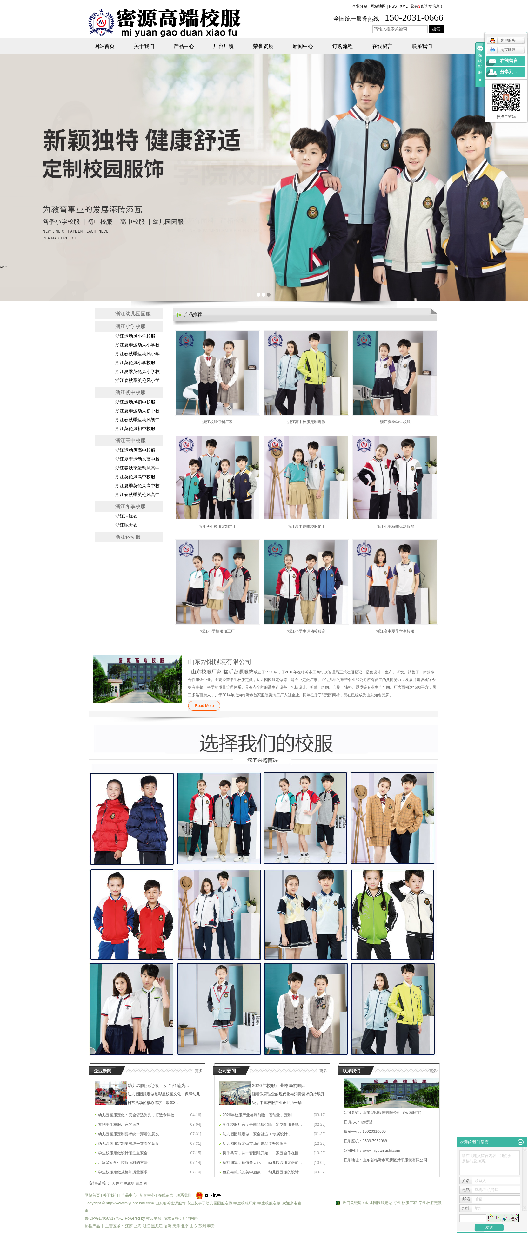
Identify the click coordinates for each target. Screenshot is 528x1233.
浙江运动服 (128, 537)
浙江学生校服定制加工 (217, 526)
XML (403, 6)
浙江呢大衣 (126, 525)
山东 (193, 1226)
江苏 (129, 1226)
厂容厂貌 (223, 46)
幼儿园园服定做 (219, 1203)
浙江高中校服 (130, 440)
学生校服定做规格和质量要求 (123, 1172)
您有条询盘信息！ (427, 6)
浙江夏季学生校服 (395, 422)
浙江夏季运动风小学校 (137, 345)
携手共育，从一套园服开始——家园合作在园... (262, 1153)
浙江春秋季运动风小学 (137, 353)
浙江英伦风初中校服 (135, 428)
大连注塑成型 (123, 1183)
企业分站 (359, 6)
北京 (185, 1226)
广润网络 (190, 1218)
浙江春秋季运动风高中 (137, 468)
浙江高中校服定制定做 (306, 422)
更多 (199, 1071)
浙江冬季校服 (130, 506)
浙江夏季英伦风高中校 (137, 485)
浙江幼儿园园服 (133, 313)
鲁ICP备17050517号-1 (104, 1218)
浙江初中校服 (130, 392)
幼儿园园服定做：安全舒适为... (158, 1085)
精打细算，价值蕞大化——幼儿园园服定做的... (262, 1162)
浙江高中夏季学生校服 (395, 631)
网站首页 (104, 46)
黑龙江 (157, 1226)
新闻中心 (303, 46)
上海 (138, 1226)
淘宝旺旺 (503, 49)
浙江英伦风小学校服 (135, 362)
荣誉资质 (263, 46)
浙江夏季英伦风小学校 (137, 371)
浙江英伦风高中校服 (135, 477)
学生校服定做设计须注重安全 (123, 1153)
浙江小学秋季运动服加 (395, 526)
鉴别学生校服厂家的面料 (119, 1124)
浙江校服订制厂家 (217, 422)
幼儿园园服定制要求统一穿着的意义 (128, 1134)
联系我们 (422, 46)
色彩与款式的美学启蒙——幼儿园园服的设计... (262, 1172)
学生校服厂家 (244, 1203)
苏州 (202, 1226)
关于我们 (144, 46)
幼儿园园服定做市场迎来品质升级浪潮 (255, 1143)
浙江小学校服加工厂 (217, 631)
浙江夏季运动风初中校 (137, 411)
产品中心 (184, 46)
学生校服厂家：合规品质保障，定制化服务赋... (262, 1124)
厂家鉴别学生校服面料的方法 (123, 1162)
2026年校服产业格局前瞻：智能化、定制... (259, 1115)
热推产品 (92, 1226)
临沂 (167, 1226)
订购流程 (342, 46)
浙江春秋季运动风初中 (137, 419)
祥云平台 (153, 1218)
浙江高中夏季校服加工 (306, 526)
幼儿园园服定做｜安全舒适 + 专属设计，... (259, 1134)
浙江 (146, 1226)
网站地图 (378, 6)
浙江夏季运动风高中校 (137, 459)
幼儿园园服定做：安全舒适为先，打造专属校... (137, 1115)
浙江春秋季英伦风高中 (137, 494)
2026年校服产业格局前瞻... (279, 1085)
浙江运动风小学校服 (135, 336)
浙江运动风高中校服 (135, 450)
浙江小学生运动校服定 (306, 631)
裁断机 (141, 1183)
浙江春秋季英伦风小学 (137, 380)
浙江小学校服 (130, 326)
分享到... (508, 71)
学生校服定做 (268, 1203)
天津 (176, 1226)
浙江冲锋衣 (126, 516)
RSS (393, 6)
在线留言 (382, 46)
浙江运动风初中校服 (135, 402)
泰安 (211, 1226)
